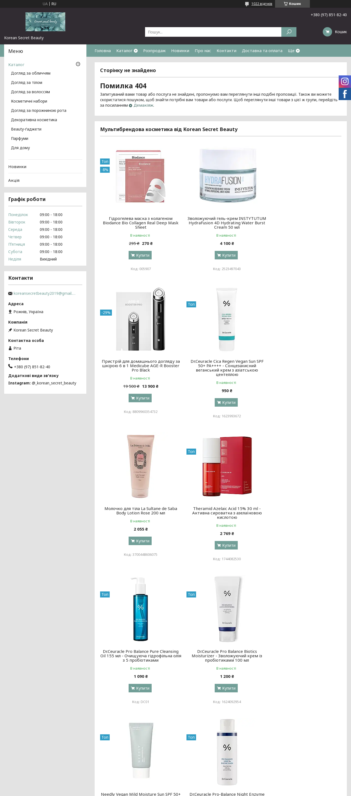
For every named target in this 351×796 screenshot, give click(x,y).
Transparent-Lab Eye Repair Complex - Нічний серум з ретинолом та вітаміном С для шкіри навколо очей (220, 660)
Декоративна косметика (34, 120)
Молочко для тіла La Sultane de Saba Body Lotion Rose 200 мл (220, 363)
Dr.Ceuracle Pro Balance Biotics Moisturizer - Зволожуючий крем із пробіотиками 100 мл (220, 512)
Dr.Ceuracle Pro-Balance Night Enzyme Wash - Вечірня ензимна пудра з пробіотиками (138, 660)
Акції (269, 752)
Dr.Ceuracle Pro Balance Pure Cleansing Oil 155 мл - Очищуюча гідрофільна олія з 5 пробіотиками (139, 512)
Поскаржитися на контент (171, 790)
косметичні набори (196, 752)
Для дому (20, 148)
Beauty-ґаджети (26, 129)
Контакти (226, 50)
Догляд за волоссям (30, 92)
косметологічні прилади (200, 765)
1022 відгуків (261, 3)
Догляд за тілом (26, 83)
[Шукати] (288, 32)
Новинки (180, 50)
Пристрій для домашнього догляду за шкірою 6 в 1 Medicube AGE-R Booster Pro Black (302, 222)
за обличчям (104, 752)
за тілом (99, 765)
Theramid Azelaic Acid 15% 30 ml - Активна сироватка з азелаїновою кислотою (303, 365)
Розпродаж (154, 50)
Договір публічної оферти (289, 765)
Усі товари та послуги (316, 721)
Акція (13, 180)
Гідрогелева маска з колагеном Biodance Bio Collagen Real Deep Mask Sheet (139, 222)
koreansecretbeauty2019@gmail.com (45, 293)
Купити (140, 255)
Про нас (203, 50)
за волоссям (103, 759)
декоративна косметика (201, 759)
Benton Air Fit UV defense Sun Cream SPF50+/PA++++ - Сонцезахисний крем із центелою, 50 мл (303, 660)
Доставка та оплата (262, 50)
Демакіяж (143, 105)
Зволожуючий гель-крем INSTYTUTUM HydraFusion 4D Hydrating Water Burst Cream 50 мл (220, 222)
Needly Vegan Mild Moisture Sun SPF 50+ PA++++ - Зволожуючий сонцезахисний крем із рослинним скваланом (302, 515)
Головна (103, 50)
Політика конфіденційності (216, 790)
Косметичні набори (29, 101)
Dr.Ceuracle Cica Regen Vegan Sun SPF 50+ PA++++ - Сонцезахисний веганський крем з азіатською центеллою (138, 367)
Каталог (124, 50)
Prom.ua (201, 785)
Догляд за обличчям (30, 73)
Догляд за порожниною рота (38, 111)
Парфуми (19, 139)
